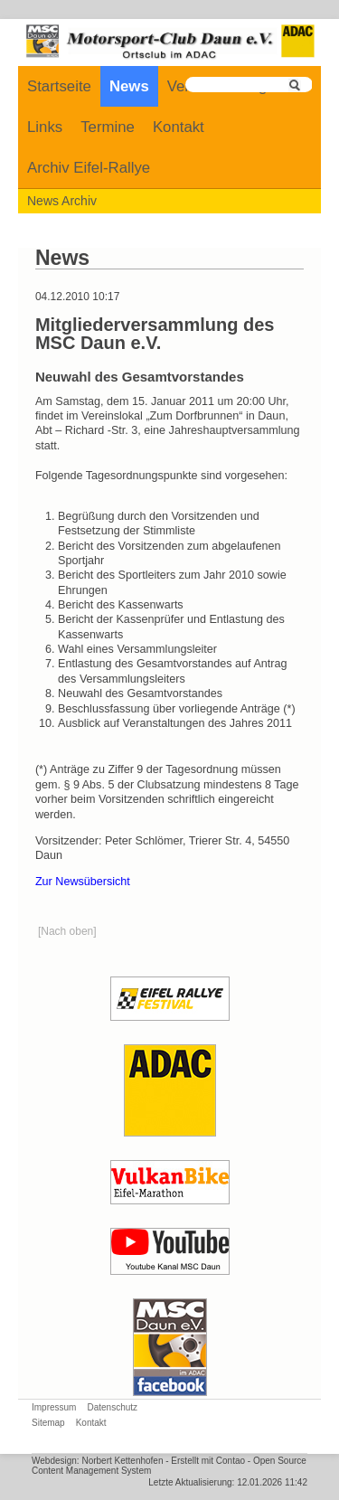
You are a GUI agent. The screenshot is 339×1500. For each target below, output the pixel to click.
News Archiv (62, 200)
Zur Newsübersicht (82, 881)
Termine (107, 127)
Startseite (59, 86)
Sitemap (48, 1423)
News (129, 86)
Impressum (54, 1407)
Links (44, 127)
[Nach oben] (67, 931)
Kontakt (178, 127)
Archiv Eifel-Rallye (88, 167)
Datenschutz (112, 1407)
